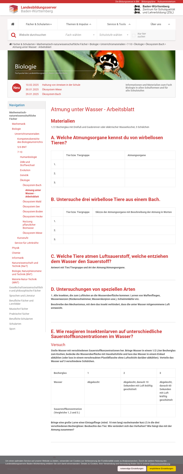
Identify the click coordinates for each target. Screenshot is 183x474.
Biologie (94, 44)
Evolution (25, 170)
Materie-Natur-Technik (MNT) (24, 281)
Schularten (15, 323)
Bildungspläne (148, 1)
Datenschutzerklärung (15, 463)
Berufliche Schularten (21, 318)
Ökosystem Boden (33, 211)
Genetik (24, 175)
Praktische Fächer (19, 313)
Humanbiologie (28, 157)
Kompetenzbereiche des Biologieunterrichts (30, 140)
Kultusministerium (166, 1)
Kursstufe (22, 237)
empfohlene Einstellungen (161, 468)
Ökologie (139, 44)
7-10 (129, 44)
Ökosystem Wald (32, 201)
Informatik (18, 257)
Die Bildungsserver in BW (127, 1)
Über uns (156, 24)
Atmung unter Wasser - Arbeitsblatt (33, 193)
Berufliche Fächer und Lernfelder (21, 302)
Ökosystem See (31, 206)
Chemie (16, 252)
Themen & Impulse (77, 24)
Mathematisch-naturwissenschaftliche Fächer (62, 44)
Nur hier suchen (142, 35)
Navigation (17, 105)
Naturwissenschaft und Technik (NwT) (25, 264)
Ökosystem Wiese (52, 89)
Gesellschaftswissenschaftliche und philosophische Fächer (26, 289)
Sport (12, 328)
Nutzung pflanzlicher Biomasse (29, 224)
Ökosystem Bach (155, 44)
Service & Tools (116, 24)
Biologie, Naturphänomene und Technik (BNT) (26, 273)
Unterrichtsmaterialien (112, 44)
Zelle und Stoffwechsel (27, 164)
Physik (15, 247)
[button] (12, 24)
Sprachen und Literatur (22, 295)
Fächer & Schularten (38, 24)
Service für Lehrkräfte (26, 242)
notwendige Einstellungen (130, 468)
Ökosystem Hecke (33, 216)
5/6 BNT (22, 147)
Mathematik (18, 123)
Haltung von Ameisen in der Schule (61, 84)
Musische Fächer (18, 308)
